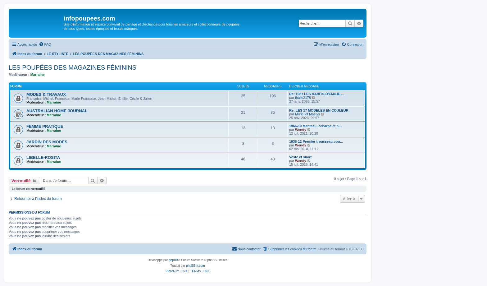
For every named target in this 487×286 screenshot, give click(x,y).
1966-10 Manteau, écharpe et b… (315, 126)
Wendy (300, 129)
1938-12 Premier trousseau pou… (316, 141)
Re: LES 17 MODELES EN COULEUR (318, 110)
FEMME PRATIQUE (44, 126)
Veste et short (300, 157)
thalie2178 (303, 97)
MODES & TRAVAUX (46, 94)
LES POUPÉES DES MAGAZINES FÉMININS (72, 67)
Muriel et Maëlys (307, 114)
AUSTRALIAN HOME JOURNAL (56, 110)
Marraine (37, 74)
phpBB (173, 260)
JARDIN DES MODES (46, 142)
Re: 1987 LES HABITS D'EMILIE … (316, 94)
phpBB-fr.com (195, 265)
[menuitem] (45, 44)
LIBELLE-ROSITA (43, 157)
